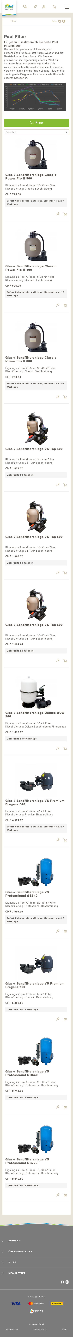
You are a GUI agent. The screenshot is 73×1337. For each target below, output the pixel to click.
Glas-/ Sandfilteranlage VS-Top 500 (34, 537)
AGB (64, 1329)
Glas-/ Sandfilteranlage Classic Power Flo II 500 (30, 176)
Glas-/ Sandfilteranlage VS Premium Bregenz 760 (35, 985)
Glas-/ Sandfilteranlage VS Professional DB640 (27, 1073)
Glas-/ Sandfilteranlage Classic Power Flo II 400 (30, 268)
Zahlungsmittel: (36, 1296)
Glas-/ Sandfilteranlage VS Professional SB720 (27, 1161)
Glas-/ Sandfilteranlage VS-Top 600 (34, 625)
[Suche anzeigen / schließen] (25, 6)
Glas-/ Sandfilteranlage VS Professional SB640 (27, 894)
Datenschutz (39, 1329)
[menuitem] (67, 7)
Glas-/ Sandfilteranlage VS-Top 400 (34, 449)
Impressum (12, 1329)
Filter (36, 123)
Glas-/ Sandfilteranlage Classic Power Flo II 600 (30, 359)
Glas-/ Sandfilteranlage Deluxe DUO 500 (34, 714)
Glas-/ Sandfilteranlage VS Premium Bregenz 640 (35, 802)
